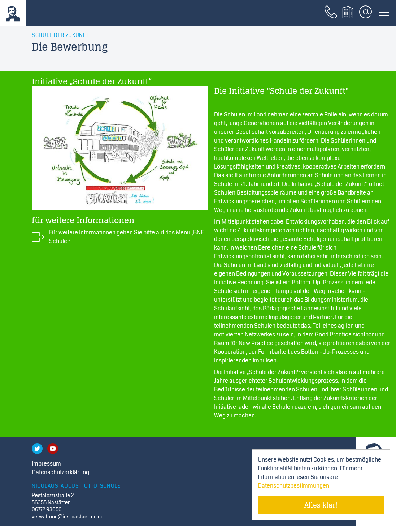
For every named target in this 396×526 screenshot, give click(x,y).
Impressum (46, 463)
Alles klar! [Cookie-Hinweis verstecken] (321, 505)
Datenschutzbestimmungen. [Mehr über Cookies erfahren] (294, 486)
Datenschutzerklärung (60, 472)
